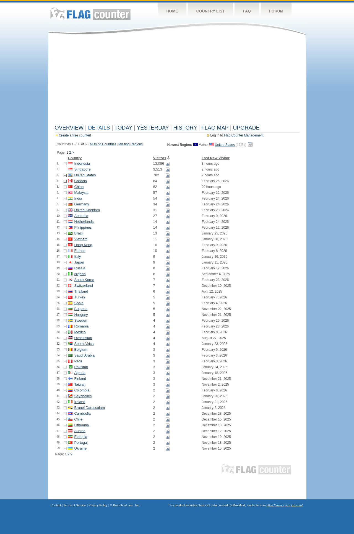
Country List (210, 11)
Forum (276, 11)
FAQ (247, 11)
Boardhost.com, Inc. (126, 505)
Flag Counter (90, 13)
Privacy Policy (97, 505)
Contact (56, 505)
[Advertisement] (177, 81)
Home (172, 11)
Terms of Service (74, 505)
